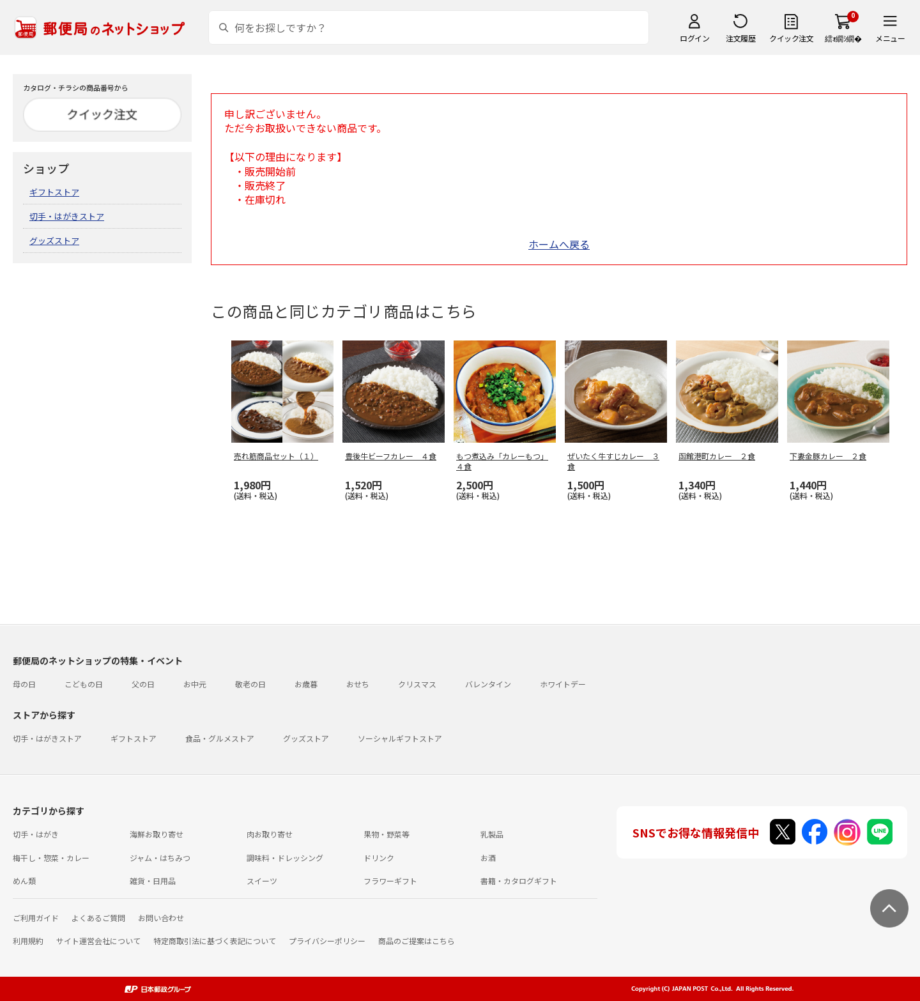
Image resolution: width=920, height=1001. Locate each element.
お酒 (488, 857)
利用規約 (28, 940)
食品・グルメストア (219, 738)
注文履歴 (740, 38)
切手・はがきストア (66, 216)
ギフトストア (54, 192)
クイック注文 (791, 38)
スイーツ (262, 880)
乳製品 (491, 834)
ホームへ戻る (559, 244)
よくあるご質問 (98, 917)
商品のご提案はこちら (416, 940)
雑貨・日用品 (153, 880)
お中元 (194, 683)
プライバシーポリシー (327, 940)
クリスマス (417, 683)
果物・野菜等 (387, 834)
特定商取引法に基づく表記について (214, 940)
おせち (357, 683)
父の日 (143, 683)
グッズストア (54, 240)
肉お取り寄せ (270, 834)
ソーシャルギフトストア (400, 738)
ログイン (694, 38)
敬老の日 (250, 683)
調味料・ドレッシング (285, 857)
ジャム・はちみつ (160, 857)
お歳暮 (306, 683)
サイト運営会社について (98, 940)
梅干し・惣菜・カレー (51, 857)
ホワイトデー (563, 683)
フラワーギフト (390, 880)
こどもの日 (84, 683)
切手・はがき (36, 834)
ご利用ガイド (36, 917)
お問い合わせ (161, 917)
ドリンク (379, 857)
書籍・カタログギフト (518, 880)
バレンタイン (488, 683)
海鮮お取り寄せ (156, 834)
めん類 (24, 880)
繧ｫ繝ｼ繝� (843, 38)
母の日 (24, 683)
